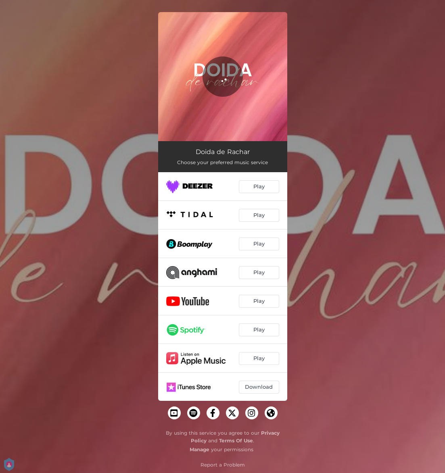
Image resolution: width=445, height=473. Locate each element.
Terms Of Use (236, 441)
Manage (199, 449)
